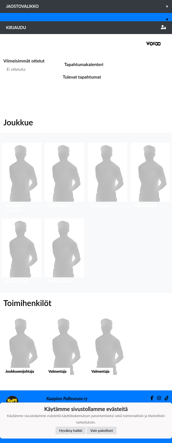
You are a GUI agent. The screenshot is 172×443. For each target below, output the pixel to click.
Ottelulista (14, 86)
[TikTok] (165, 398)
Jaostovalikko (89, 6)
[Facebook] (150, 398)
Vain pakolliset (101, 430)
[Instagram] (157, 398)
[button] (21, 178)
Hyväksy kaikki (70, 430)
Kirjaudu (86, 27)
